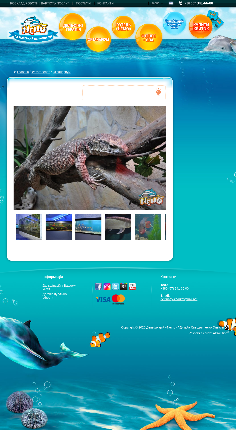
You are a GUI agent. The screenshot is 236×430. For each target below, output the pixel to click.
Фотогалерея (40, 72)
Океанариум (62, 72)
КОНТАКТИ (105, 3)
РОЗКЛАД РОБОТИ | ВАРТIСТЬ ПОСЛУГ (39, 3)
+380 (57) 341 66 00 (175, 288)
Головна (23, 72)
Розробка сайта (200, 333)
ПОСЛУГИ (83, 3)
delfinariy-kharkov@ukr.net (179, 299)
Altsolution (220, 333)
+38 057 (199, 3)
